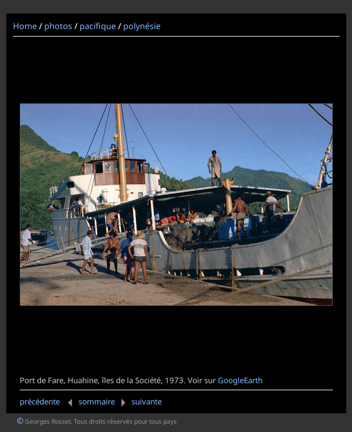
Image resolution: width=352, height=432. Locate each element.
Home (25, 26)
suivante (139, 401)
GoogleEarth (240, 380)
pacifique (98, 26)
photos (58, 26)
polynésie (142, 26)
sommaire (97, 401)
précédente (48, 401)
